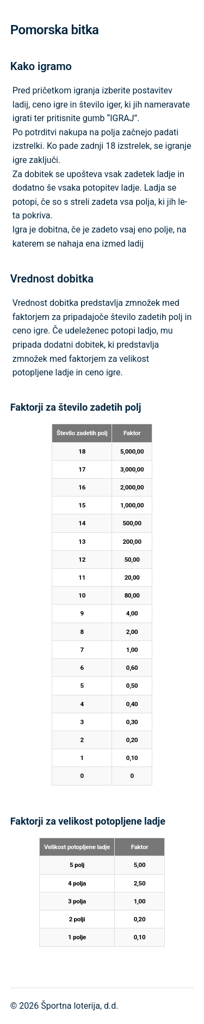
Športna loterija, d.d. (79, 1006)
